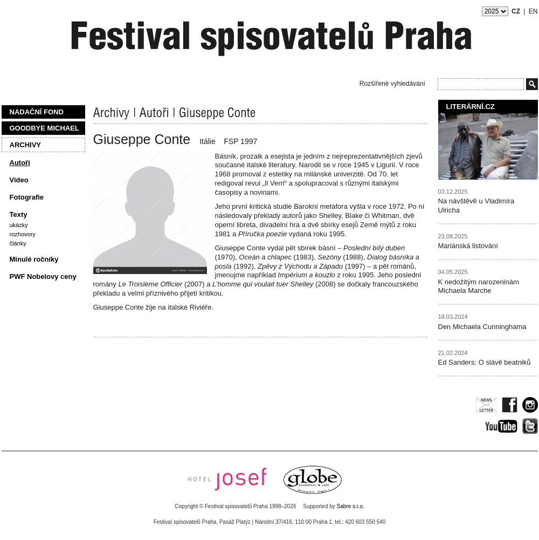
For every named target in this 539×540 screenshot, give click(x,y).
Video (19, 180)
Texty (18, 214)
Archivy (26, 145)
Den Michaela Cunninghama (482, 327)
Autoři (20, 163)
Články (18, 243)
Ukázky (19, 225)
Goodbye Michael (44, 128)
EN (533, 11)
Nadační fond (37, 112)
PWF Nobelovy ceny (43, 276)
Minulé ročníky (34, 259)
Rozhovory (23, 234)
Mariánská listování (468, 246)
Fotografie (27, 197)
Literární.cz (470, 106)
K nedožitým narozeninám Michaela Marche (478, 286)
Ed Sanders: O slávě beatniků (484, 362)
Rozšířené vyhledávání (392, 83)
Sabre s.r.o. (350, 506)
